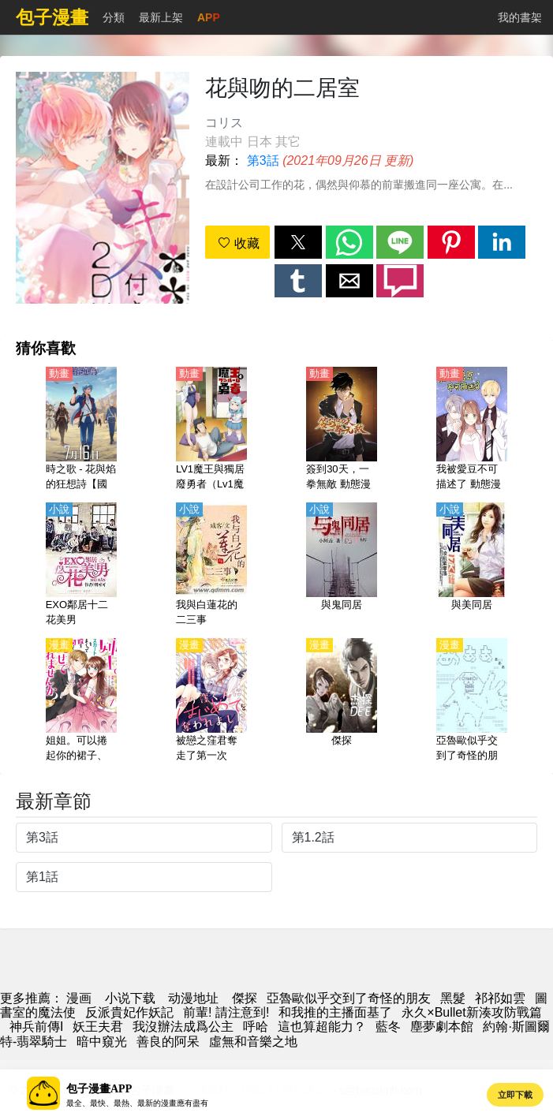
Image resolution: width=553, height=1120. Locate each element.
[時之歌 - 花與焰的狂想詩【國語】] (81, 430)
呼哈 (255, 1026)
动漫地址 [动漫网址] (193, 998)
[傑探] (341, 701)
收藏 (238, 243)
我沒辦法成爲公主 (183, 1026)
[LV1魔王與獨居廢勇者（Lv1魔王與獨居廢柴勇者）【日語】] (211, 430)
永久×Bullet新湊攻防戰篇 (471, 1012)
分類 (114, 17)
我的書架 (520, 17)
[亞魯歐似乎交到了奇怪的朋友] (471, 701)
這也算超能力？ (322, 1026)
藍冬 (388, 1026)
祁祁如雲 (500, 998)
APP (208, 17)
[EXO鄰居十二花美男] (81, 565)
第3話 (263, 160)
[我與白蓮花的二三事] (211, 565)
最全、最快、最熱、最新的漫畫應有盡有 (137, 1103)
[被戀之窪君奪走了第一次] (211, 701)
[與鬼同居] (341, 565)
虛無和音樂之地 (253, 1041)
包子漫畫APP (99, 1089)
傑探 (244, 998)
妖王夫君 (98, 1026)
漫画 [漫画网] (79, 998)
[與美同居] (471, 565)
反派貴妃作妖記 (129, 1012)
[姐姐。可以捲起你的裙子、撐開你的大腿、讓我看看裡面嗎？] (81, 701)
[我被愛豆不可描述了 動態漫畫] (471, 430)
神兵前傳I (36, 1026)
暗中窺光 (102, 1041)
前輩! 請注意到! (226, 1012)
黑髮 (452, 998)
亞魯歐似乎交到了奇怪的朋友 (349, 998)
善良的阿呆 (168, 1041)
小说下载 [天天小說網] (130, 998)
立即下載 (515, 1094)
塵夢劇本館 (441, 1026)
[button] (298, 242)
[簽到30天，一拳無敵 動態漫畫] (341, 430)
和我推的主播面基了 (335, 1012)
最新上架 (161, 17)
